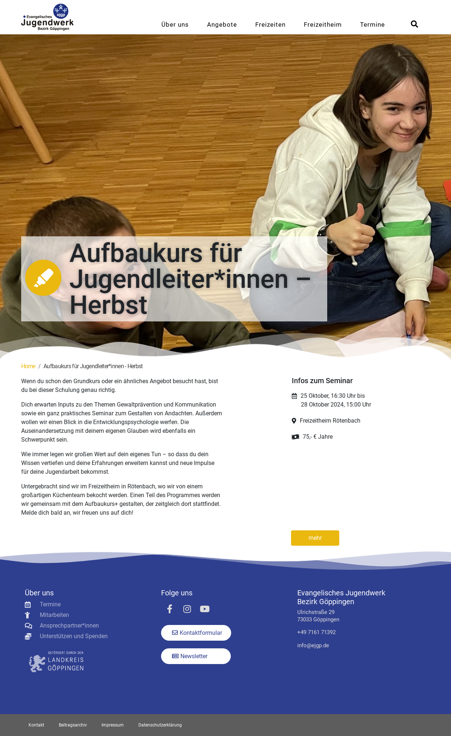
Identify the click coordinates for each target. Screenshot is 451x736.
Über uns (175, 24)
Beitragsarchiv (73, 725)
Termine (372, 24)
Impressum (113, 725)
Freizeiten (270, 24)
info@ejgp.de (313, 645)
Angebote (222, 24)
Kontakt (36, 725)
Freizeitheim (323, 24)
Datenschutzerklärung (160, 725)
